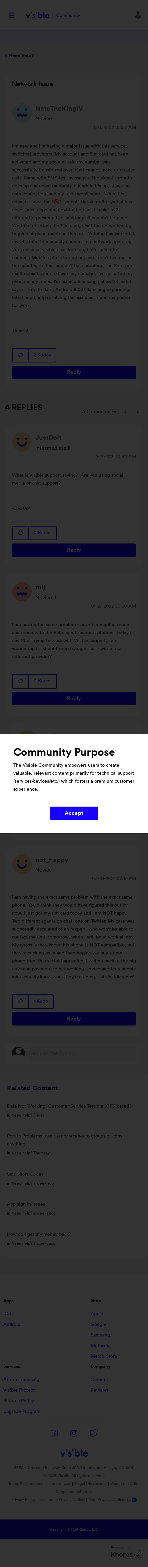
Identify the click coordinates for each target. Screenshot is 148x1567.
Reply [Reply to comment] (74, 550)
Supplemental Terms (74, 1492)
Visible (52, 15)
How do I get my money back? (39, 1234)
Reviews (100, 1390)
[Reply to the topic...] (82, 1053)
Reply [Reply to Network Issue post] (74, 372)
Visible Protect (19, 1390)
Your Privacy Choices (113, 1500)
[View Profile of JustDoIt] (48, 438)
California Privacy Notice (62, 1500)
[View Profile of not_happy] (51, 860)
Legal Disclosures (90, 1484)
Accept (74, 813)
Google (99, 1324)
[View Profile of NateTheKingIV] (59, 108)
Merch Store (104, 1356)
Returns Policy (18, 1401)
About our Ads (124, 1484)
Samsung (100, 1335)
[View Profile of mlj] (40, 587)
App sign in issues (26, 1204)
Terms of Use (59, 1484)
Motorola (100, 1345)
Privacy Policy (23, 1500)
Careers (99, 1379)
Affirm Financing (21, 1379)
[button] (21, 355)
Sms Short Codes (25, 1174)
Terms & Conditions (25, 1484)
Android (12, 1324)
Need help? (21, 55)
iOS (7, 1314)
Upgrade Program (22, 1411)
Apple (97, 1314)
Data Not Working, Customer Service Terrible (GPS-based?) (70, 1106)
